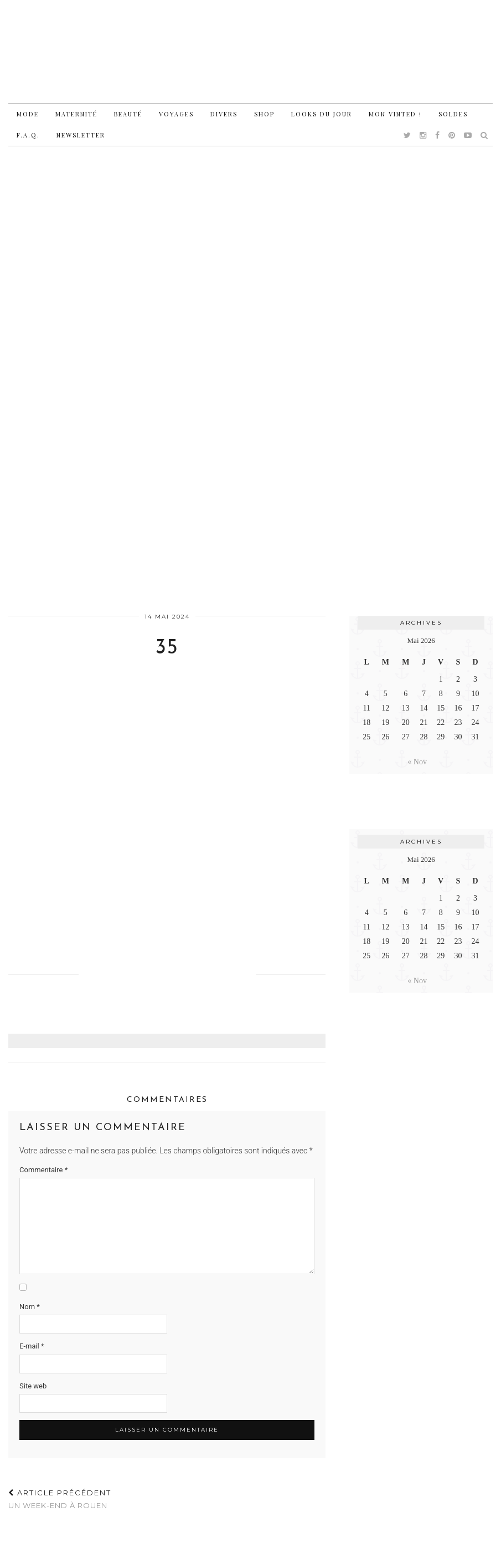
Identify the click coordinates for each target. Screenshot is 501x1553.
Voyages (176, 114)
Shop (264, 114)
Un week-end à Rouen (59, 1499)
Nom (29, 1306)
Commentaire (43, 1170)
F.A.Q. (28, 135)
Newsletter (80, 135)
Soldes (453, 114)
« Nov (417, 762)
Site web (33, 1386)
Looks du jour (321, 114)
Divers (223, 114)
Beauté (128, 114)
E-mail (31, 1346)
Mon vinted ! (395, 114)
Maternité (76, 114)
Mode (28, 114)
